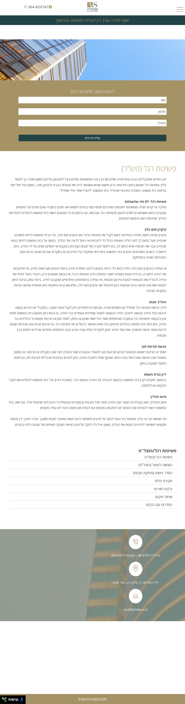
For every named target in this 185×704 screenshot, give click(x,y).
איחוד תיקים (163, 496)
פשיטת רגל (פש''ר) (158, 457)
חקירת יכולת (163, 480)
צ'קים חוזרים (163, 488)
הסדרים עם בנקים (159, 504)
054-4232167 (35, 7)
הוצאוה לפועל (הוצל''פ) (155, 464)
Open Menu (180, 9)
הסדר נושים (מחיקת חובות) (152, 472)
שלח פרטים (92, 138)
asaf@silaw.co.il (136, 609)
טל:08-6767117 (149, 555)
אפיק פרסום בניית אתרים (92, 699)
